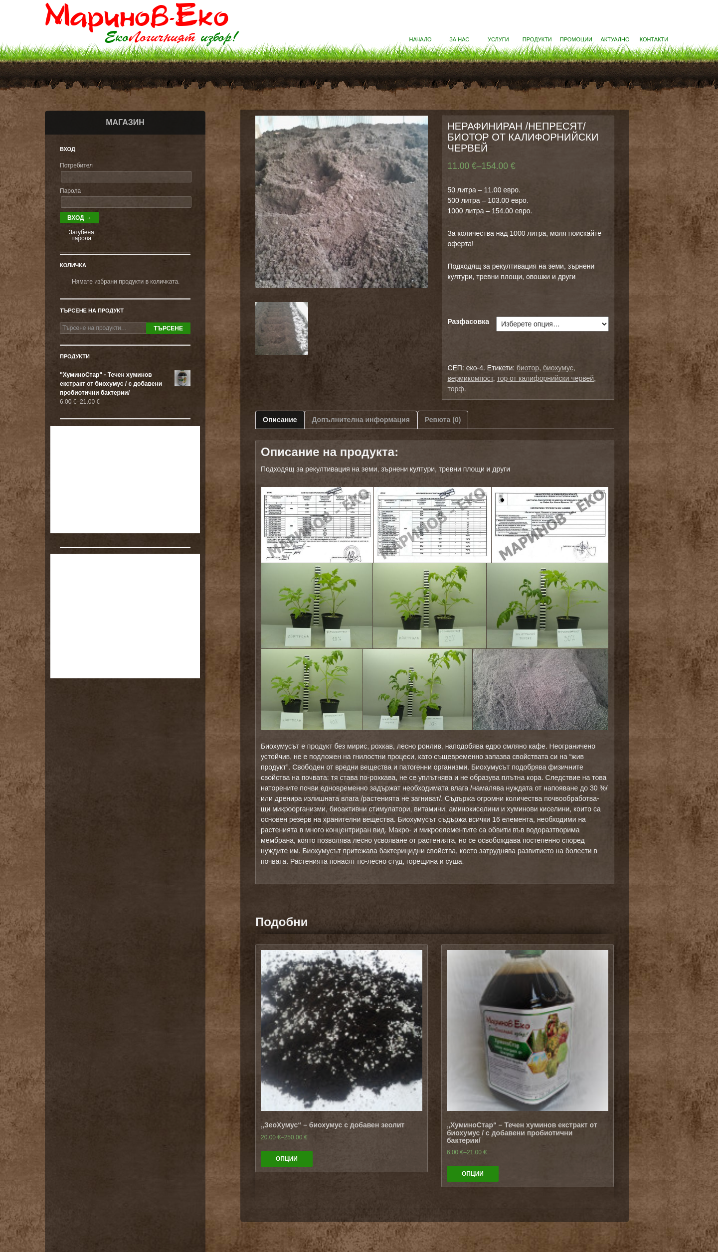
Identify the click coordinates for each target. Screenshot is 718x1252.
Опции (287, 1158)
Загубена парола (81, 235)
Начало (420, 39)
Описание (280, 420)
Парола (70, 190)
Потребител (76, 165)
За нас (459, 39)
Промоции (576, 39)
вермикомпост (470, 378)
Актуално (614, 39)
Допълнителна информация (360, 420)
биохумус (558, 368)
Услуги (498, 39)
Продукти (537, 39)
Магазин (125, 122)
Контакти (654, 39)
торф (455, 389)
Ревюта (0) (443, 420)
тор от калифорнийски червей (545, 378)
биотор (528, 368)
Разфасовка (468, 321)
